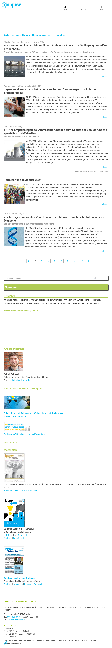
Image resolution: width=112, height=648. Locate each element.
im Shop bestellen (29, 472)
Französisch (18, 520)
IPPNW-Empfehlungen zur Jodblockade (91, 153)
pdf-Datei (8, 517)
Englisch (8, 520)
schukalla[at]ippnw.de (20, 362)
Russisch (28, 566)
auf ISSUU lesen (11, 472)
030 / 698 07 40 (13, 599)
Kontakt (33, 583)
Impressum (8, 583)
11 (89, 242)
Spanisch (38, 566)
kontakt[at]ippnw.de (17, 601)
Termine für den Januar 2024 (23, 161)
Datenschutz (21, 583)
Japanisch (18, 566)
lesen (105, 58)
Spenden (11, 269)
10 (81, 242)
